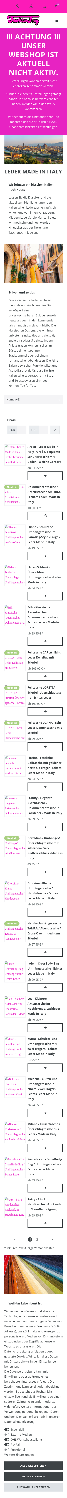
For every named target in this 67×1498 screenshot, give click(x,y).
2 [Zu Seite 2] (37, 1239)
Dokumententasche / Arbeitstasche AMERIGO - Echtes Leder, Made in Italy (44, 494)
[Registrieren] (31, 6)
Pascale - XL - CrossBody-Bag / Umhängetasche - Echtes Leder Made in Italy (45, 1166)
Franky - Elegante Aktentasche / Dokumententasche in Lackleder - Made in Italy (45, 805)
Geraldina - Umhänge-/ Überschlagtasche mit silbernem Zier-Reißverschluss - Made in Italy (45, 848)
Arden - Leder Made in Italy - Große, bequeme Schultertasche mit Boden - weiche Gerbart (44, 454)
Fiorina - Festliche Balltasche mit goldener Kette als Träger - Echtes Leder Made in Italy (44, 765)
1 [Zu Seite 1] (30, 1239)
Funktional (18, 1450)
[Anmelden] (17, 6)
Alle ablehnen (33, 1476)
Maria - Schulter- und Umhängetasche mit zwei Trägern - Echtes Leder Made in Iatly (43, 1046)
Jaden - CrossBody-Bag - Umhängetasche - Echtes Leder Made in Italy (45, 968)
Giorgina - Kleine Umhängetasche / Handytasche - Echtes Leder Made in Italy (43, 890)
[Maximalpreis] (43, 430)
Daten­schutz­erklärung (19, 1422)
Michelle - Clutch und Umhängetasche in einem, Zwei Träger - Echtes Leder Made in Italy (43, 1089)
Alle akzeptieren (33, 1465)
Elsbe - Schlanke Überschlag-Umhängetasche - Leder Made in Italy (44, 574)
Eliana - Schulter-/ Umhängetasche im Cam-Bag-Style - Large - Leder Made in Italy (44, 534)
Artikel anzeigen (45, 475)
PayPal (15, 1445)
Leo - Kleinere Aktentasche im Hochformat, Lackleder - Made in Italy (45, 1006)
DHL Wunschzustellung (26, 1440)
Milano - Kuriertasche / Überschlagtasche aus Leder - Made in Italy (44, 1129)
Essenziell (17, 1430)
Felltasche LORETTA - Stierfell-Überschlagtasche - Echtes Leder (44, 693)
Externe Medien (21, 1435)
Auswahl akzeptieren (33, 1487)
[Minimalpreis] (21, 430)
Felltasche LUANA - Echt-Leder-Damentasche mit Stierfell (45, 728)
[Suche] (44, 6)
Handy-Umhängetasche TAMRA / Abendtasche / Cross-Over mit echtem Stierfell (44, 930)
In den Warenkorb (45, 515)
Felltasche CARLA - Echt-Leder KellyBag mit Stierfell (44, 657)
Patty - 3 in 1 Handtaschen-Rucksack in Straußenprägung (44, 1204)
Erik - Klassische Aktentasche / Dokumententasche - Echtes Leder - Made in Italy (43, 617)
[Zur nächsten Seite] (48, 1239)
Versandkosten (44, 1248)
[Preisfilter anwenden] (55, 430)
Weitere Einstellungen (19, 1455)
